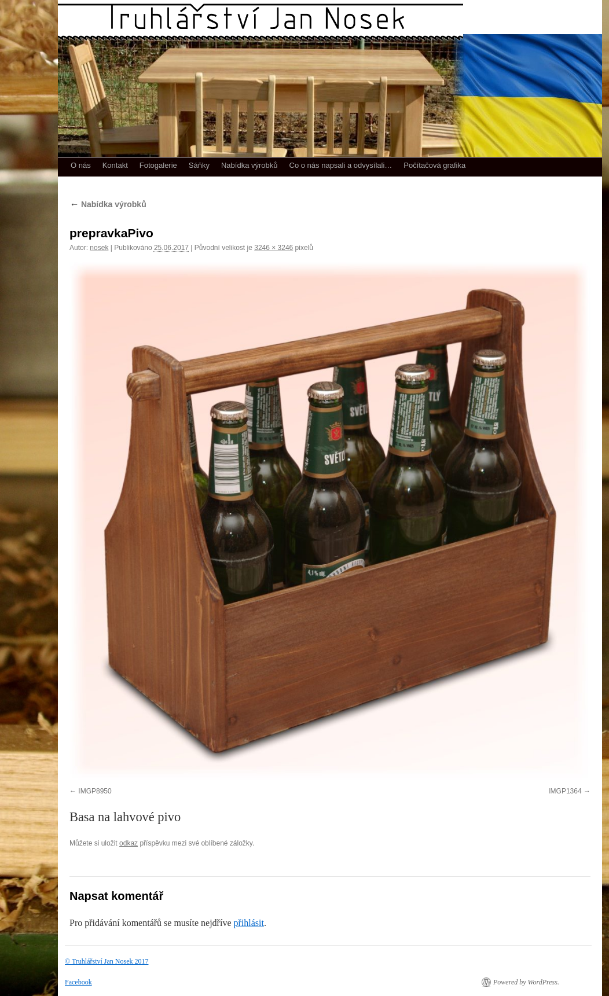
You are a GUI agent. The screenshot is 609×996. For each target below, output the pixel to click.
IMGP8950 (94, 791)
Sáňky (199, 165)
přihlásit (248, 923)
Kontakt (115, 165)
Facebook (78, 982)
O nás (81, 165)
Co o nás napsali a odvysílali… (340, 165)
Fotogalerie (158, 165)
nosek (99, 248)
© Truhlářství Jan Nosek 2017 (106, 961)
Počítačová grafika (434, 165)
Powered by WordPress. (526, 982)
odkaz (128, 843)
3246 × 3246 (273, 248)
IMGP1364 (564, 791)
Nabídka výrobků (249, 165)
